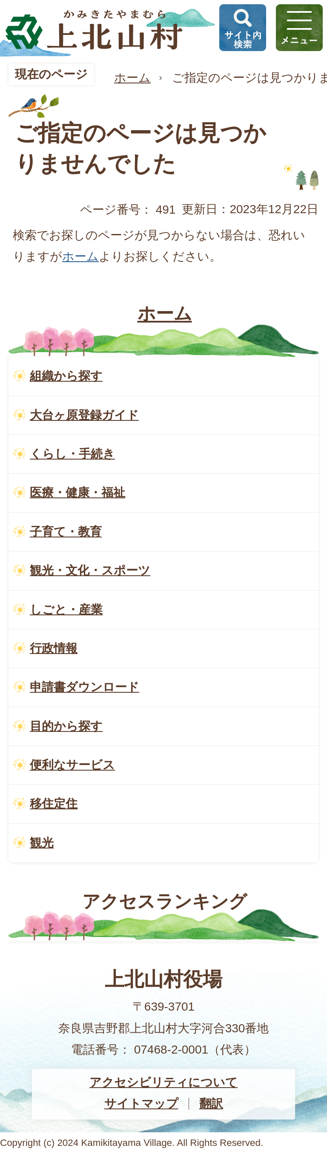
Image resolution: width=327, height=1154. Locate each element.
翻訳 (211, 1103)
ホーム (132, 77)
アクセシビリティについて (163, 1082)
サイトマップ (141, 1103)
